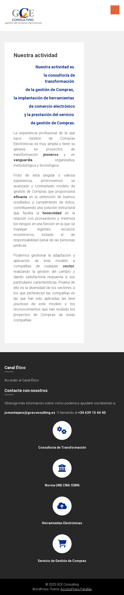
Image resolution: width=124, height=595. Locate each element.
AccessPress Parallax (76, 589)
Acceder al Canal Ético (22, 380)
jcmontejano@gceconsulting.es (30, 413)
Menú (114, 9)
